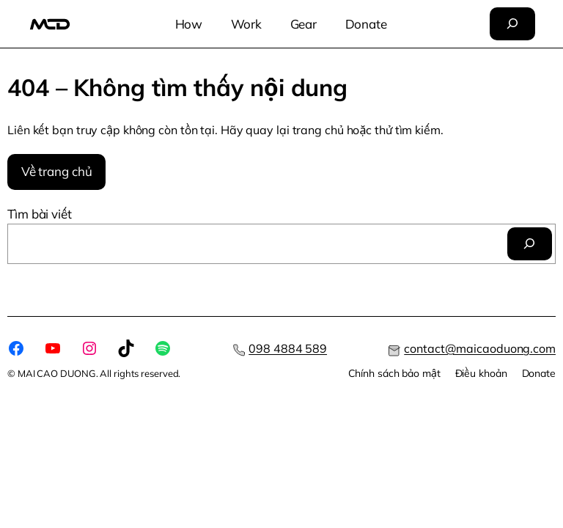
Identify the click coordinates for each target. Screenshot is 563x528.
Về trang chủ (56, 171)
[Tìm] (530, 243)
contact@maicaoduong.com (480, 348)
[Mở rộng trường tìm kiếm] (512, 23)
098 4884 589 (288, 348)
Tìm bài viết (39, 213)
